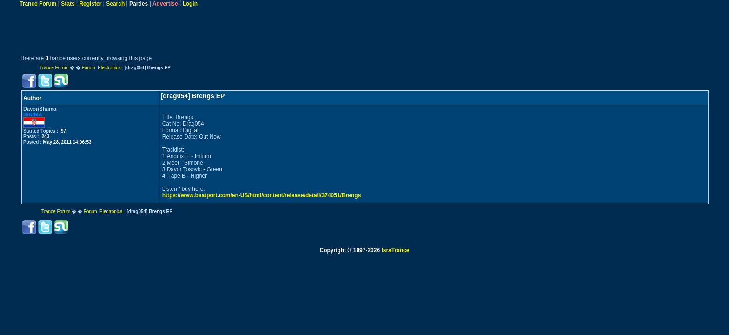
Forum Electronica (101, 67)
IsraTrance (395, 250)
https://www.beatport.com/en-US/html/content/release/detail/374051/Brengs (261, 195)
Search (115, 3)
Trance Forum (38, 3)
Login (190, 3)
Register (90, 3)
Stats (67, 3)
